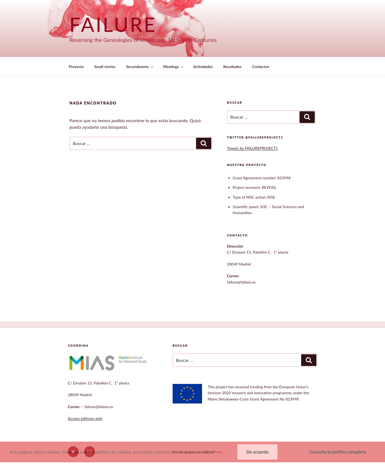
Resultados (232, 66)
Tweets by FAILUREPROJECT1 (252, 148)
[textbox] (274, 194)
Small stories (105, 66)
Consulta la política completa (338, 451)
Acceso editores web (85, 418)
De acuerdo (257, 451)
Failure (113, 24)
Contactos (260, 66)
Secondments (140, 66)
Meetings (173, 66)
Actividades (203, 66)
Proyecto (76, 66)
